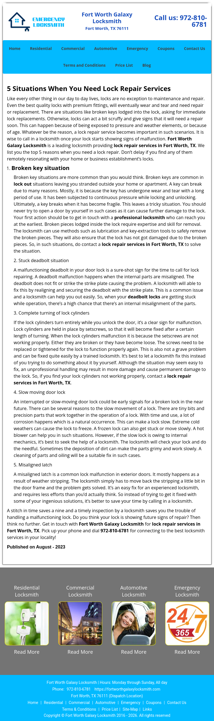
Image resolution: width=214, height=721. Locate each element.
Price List (124, 65)
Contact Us (194, 48)
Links (147, 709)
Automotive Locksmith (133, 591)
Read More (26, 651)
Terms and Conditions (84, 65)
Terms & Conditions (79, 709)
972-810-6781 (193, 21)
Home (14, 48)
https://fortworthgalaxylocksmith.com (127, 689)
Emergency (137, 48)
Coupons (166, 48)
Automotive (105, 48)
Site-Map (130, 709)
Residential (41, 48)
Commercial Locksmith (80, 591)
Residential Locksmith (27, 591)
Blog (146, 65)
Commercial (73, 48)
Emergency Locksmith (187, 591)
